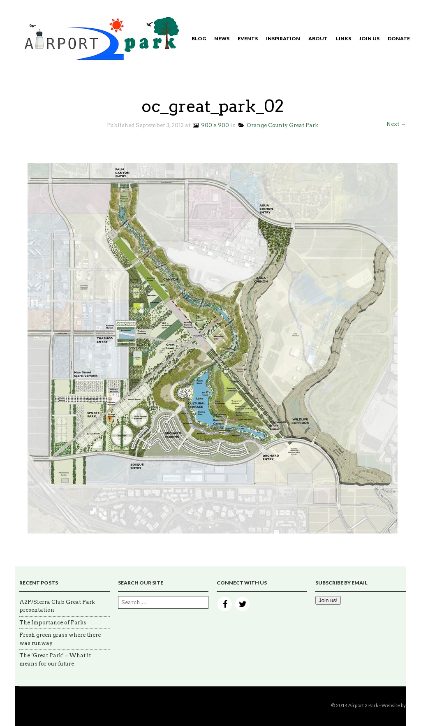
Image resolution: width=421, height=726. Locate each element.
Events (248, 38)
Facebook (225, 604)
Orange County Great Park (278, 125)
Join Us (369, 38)
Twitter (242, 604)
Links (343, 38)
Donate (399, 38)
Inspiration (283, 38)
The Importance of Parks (52, 622)
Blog (199, 38)
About (318, 38)
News (221, 38)
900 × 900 (210, 125)
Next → (396, 124)
